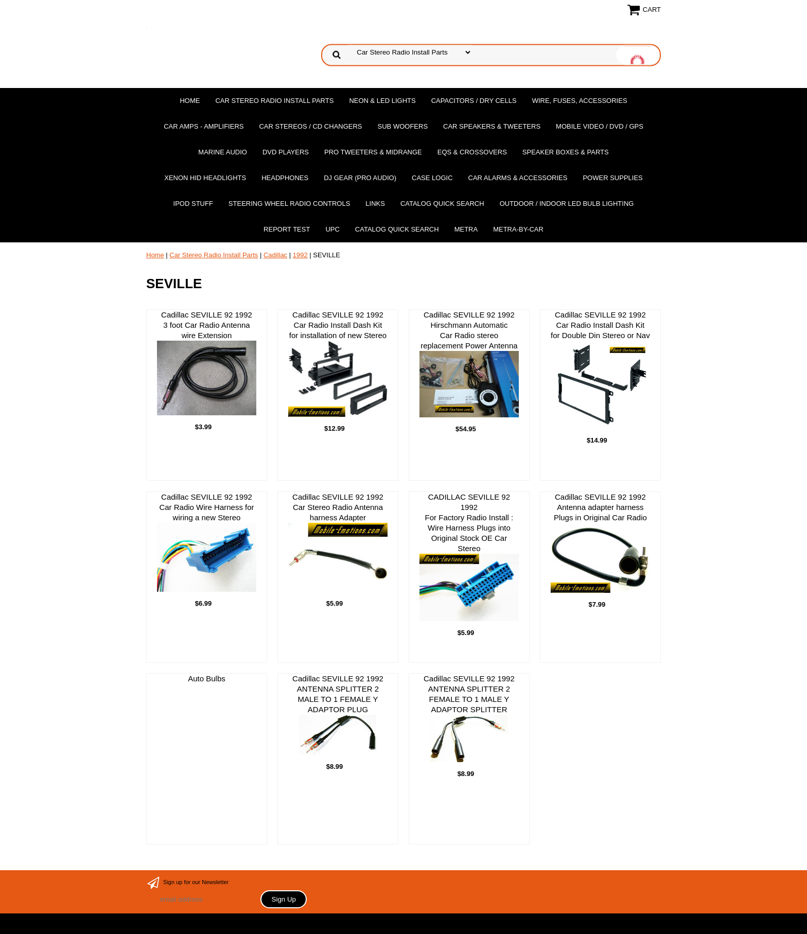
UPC (332, 229)
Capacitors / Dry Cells (474, 100)
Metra (466, 229)
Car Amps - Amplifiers (203, 126)
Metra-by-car (518, 229)
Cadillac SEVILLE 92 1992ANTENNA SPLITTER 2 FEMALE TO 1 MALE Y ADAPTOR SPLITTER (469, 718)
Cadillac (275, 255)
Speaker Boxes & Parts (565, 152)
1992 (300, 255)
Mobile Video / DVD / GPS (599, 126)
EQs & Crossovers (472, 152)
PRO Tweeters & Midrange (373, 152)
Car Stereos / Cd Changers (310, 126)
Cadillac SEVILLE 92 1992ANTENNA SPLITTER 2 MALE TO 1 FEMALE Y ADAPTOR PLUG (337, 714)
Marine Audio (222, 152)
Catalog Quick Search (442, 203)
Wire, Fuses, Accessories (579, 100)
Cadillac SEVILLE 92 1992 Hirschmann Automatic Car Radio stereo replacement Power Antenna (469, 363)
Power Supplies (612, 178)
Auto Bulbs (206, 678)
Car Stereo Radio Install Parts (274, 100)
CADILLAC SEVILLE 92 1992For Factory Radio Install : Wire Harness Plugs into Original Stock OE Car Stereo (469, 557)
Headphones (284, 178)
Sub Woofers (403, 126)
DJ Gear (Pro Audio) (360, 178)
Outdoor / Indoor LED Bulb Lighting (567, 203)
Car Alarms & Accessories (518, 178)
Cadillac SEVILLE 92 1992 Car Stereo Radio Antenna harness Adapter (338, 542)
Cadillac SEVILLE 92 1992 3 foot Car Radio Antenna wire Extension (206, 362)
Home (190, 100)
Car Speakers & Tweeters (491, 126)
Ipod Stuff (193, 203)
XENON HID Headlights (205, 178)
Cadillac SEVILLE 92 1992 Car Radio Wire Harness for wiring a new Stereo (206, 542)
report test (287, 229)
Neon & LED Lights (382, 100)
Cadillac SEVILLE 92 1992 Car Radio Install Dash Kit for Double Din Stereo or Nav (600, 369)
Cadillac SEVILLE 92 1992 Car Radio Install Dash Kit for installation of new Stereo (338, 363)
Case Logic (432, 178)
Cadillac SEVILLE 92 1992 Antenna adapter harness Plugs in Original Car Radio (600, 542)
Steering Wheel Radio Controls (289, 203)
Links (375, 203)
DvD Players (285, 152)
